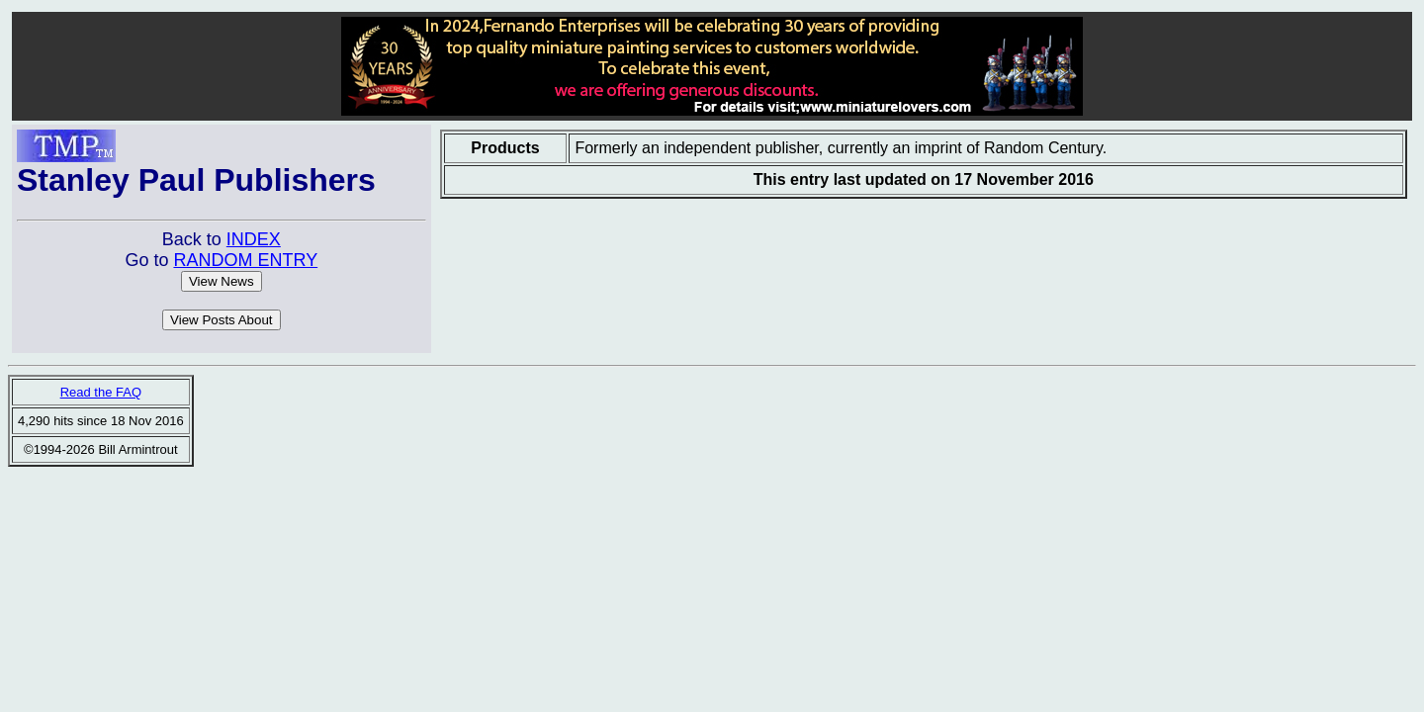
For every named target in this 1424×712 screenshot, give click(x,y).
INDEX (253, 239)
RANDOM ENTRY (245, 260)
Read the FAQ (100, 392)
